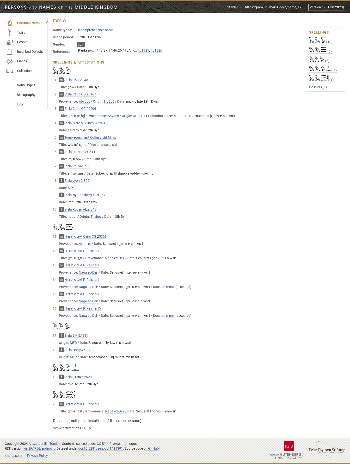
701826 (156, 50)
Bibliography (26, 95)
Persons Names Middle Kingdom (61, 7)
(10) (320, 42)
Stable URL (266, 7)
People (16, 42)
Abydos (84, 101)
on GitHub (151, 448)
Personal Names (24, 23)
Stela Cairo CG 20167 (80, 94)
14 (84, 428)
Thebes (96, 216)
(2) (319, 61)
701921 (143, 50)
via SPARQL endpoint (39, 448)
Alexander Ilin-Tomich (44, 444)
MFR (177, 116)
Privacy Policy (37, 456)
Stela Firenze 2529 (78, 377)
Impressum (13, 456)
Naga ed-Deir (114, 258)
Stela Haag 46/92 (77, 350)
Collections (19, 71)
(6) (320, 51)
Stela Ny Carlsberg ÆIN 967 (84, 195)
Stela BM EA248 (76, 80)
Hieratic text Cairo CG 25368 (85, 236)
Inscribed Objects (24, 51)
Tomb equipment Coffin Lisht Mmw (90, 137)
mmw (170, 287)
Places (16, 61)
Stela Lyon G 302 (76, 180)
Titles (15, 32)
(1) (323, 70)
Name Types (26, 85)
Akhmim (85, 244)
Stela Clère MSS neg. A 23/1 (84, 123)
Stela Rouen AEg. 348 (80, 209)
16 (89, 428)
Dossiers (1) (318, 87)
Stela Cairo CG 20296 (80, 109)
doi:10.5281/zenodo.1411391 (100, 448)
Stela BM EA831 (76, 335)
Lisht (113, 145)
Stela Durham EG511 (79, 152)
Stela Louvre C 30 (77, 166)
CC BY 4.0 (104, 444)
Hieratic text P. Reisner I (81, 251)
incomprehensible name (95, 30)
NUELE (109, 101)
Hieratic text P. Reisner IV (82, 308)
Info (20, 104)
